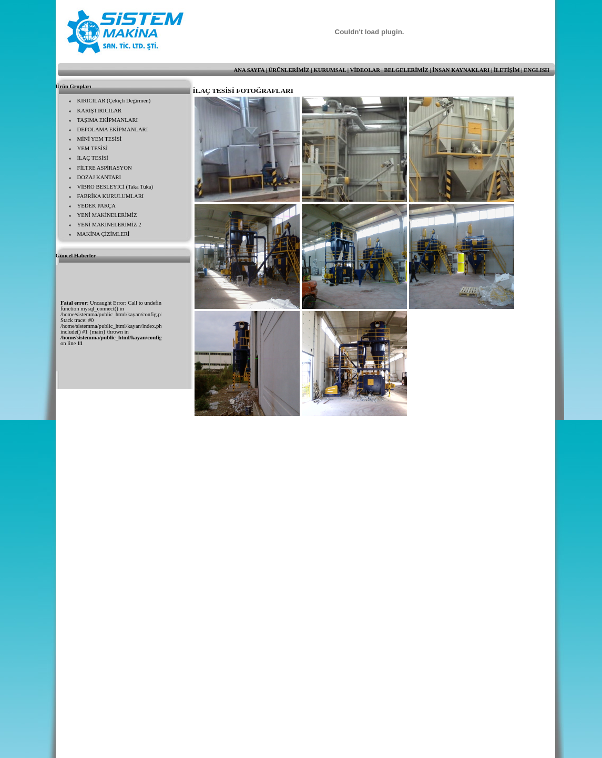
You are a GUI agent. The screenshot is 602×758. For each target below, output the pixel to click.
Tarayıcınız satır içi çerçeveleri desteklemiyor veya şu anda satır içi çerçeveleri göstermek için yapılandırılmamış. (108, 318)
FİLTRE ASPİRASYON (104, 168)
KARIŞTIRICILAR (99, 110)
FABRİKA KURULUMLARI (110, 196)
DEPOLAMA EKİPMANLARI (112, 129)
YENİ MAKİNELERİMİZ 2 (109, 224)
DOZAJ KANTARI (99, 177)
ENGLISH (536, 70)
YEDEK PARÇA (96, 206)
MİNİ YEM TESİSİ (99, 139)
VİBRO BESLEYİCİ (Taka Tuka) (115, 187)
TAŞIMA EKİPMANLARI (107, 120)
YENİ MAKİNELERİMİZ (107, 215)
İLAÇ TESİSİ (92, 158)
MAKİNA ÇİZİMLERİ (103, 234)
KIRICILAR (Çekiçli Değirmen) (114, 100)
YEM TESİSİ (92, 148)
